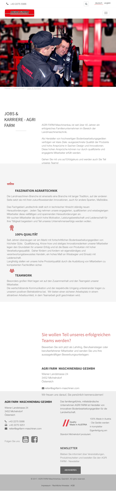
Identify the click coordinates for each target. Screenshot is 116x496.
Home (7, 89)
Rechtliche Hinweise (60, 486)
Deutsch (98, 3)
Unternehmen (18, 89)
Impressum (46, 486)
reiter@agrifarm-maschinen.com (24, 429)
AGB (73, 486)
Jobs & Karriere (34, 89)
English (107, 3)
